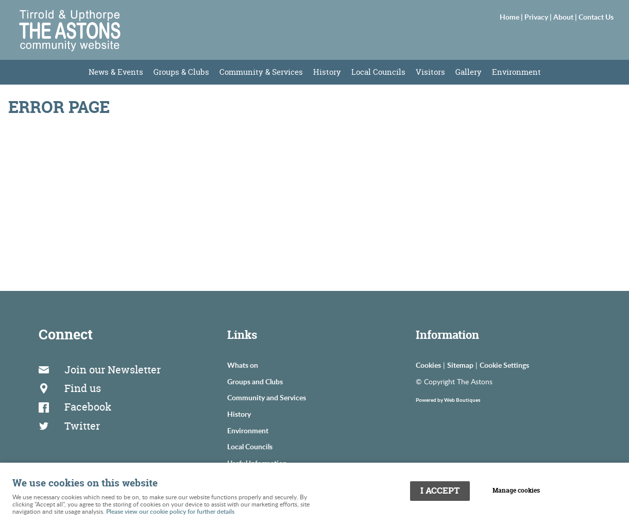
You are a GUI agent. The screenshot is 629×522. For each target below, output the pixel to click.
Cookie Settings (504, 365)
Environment (516, 72)
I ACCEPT (440, 490)
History (327, 72)
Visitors (430, 72)
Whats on (242, 365)
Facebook (87, 407)
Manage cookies (516, 490)
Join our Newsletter (112, 370)
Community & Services (261, 72)
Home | (512, 16)
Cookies (428, 365)
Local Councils (378, 72)
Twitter (82, 426)
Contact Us (596, 16)
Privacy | (538, 16)
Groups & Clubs (181, 72)
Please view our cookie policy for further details (170, 511)
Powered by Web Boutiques (448, 399)
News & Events (116, 72)
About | (566, 16)
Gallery (468, 72)
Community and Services (266, 397)
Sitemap (460, 365)
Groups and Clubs (255, 381)
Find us (82, 388)
